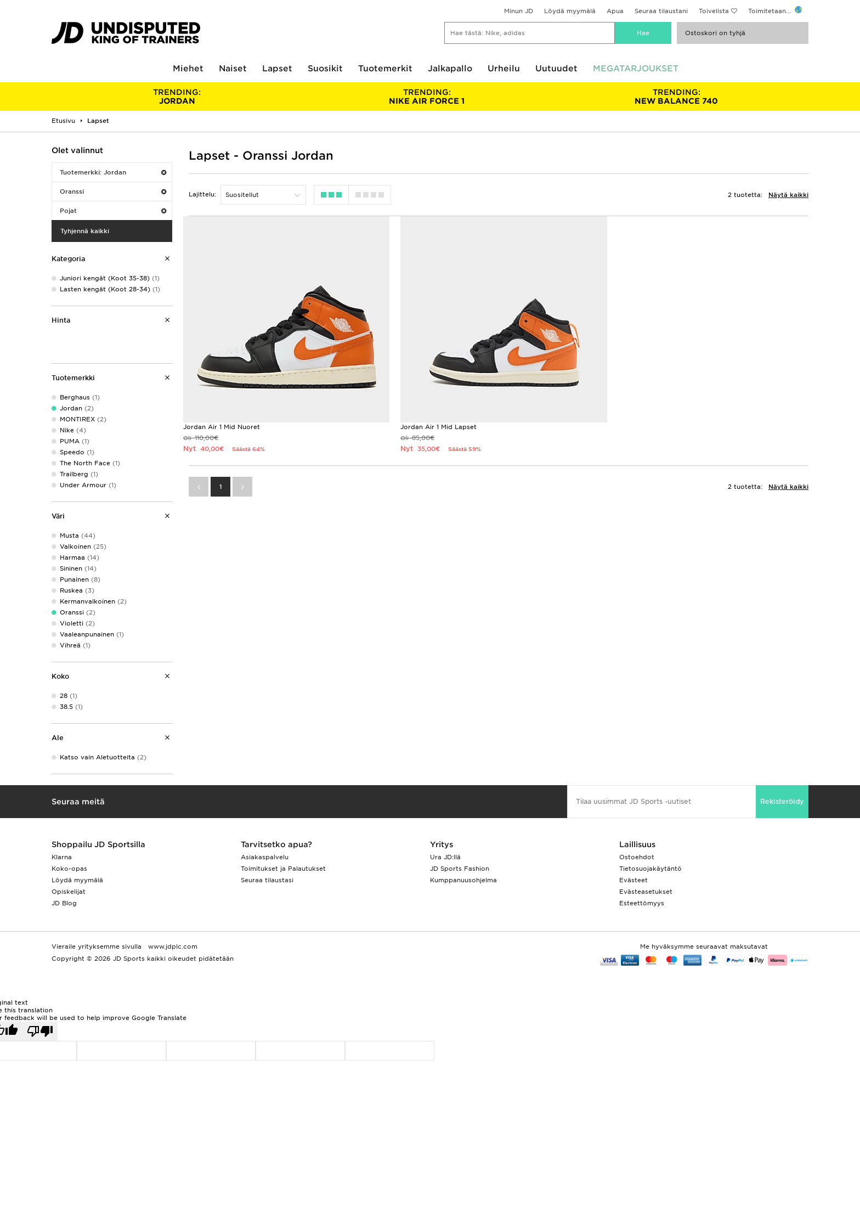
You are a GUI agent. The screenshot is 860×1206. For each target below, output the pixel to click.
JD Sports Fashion (459, 868)
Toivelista (714, 11)
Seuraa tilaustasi (267, 880)
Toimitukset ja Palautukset (283, 868)
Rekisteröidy (782, 801)
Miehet (188, 69)
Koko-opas (69, 868)
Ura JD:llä (445, 857)
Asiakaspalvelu (264, 857)
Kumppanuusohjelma (463, 880)
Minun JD (518, 11)
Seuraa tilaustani (661, 11)
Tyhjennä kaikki (84, 231)
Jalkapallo (450, 69)
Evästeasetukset (645, 891)
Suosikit (325, 69)
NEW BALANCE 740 (676, 96)
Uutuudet (556, 69)
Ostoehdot (636, 857)
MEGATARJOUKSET (635, 69)
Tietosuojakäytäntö (650, 868)
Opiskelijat (69, 891)
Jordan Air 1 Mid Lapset (438, 427)
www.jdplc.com (171, 946)
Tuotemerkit (385, 69)
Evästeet (633, 880)
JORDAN (177, 96)
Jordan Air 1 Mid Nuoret (221, 427)
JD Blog (64, 903)
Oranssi (113, 191)
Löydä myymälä (570, 11)
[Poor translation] (40, 1031)
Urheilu (504, 69)
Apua (615, 11)
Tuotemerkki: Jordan (113, 172)
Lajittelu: (202, 194)
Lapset (277, 69)
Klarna (62, 857)
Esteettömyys (641, 903)
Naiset (233, 69)
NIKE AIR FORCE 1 (426, 96)
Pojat (113, 211)
